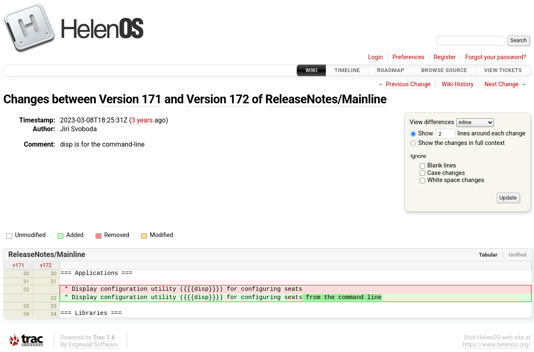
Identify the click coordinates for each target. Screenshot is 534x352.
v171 (18, 265)
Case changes (446, 173)
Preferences (408, 57)
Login (375, 57)
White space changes (455, 180)
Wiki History (458, 84)
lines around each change (481, 133)
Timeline (347, 70)
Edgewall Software (93, 344)
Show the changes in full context (458, 143)
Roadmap (390, 70)
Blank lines (441, 165)
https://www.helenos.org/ (497, 344)
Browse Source (444, 70)
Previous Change (408, 84)
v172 (46, 265)
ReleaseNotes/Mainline (326, 99)
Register (445, 57)
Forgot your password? (495, 57)
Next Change (501, 84)
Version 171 (130, 99)
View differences (432, 122)
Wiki (311, 70)
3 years (142, 120)
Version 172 (217, 99)
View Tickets (503, 70)
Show (422, 133)
